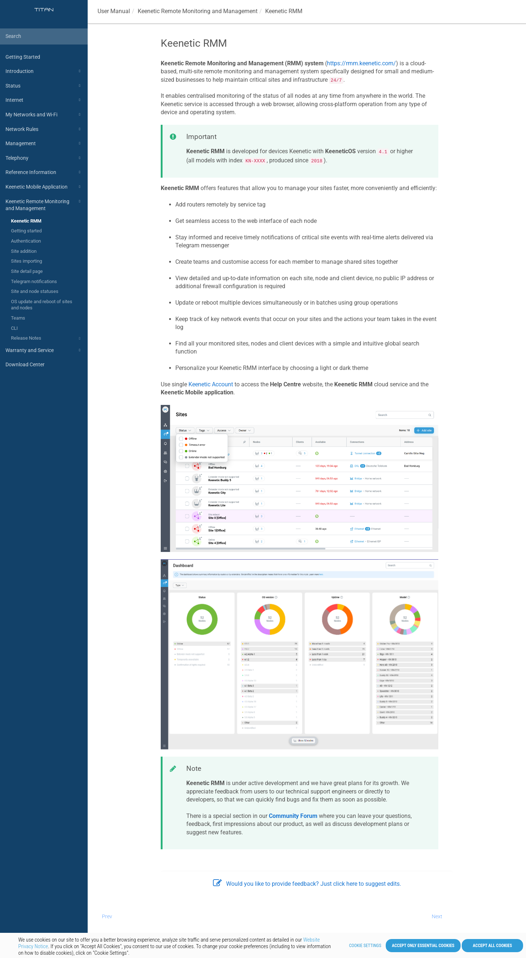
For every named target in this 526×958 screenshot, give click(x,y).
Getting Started (22, 57)
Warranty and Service (44, 350)
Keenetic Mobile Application (44, 187)
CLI (14, 328)
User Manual (114, 11)
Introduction (44, 71)
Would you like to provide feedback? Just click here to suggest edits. (307, 883)
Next (437, 916)
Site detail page (27, 271)
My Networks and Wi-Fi (44, 115)
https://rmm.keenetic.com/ (361, 63)
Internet (44, 100)
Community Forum (293, 815)
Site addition (24, 251)
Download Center (25, 364)
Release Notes (47, 339)
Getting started (26, 230)
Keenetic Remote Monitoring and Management (44, 204)
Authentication (26, 241)
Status (44, 86)
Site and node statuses (34, 291)
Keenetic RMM (26, 221)
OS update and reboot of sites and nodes (41, 305)
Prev (107, 916)
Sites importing (26, 261)
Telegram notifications (34, 281)
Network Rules (44, 129)
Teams (18, 318)
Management (44, 143)
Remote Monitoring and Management (198, 11)
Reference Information (44, 172)
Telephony (44, 158)
